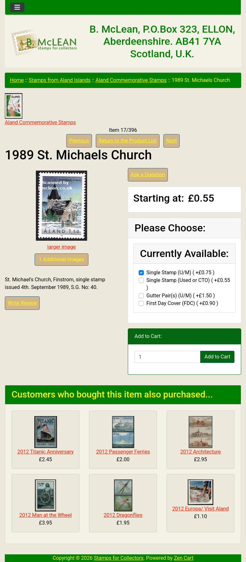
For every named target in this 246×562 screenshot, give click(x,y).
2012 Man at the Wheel (45, 515)
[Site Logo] (44, 42)
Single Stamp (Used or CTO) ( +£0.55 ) (188, 284)
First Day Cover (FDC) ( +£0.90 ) (182, 303)
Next (171, 141)
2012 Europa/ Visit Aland (200, 509)
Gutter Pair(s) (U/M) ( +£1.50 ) (180, 296)
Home (17, 80)
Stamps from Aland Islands (60, 80)
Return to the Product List (128, 141)
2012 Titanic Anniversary (45, 452)
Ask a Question (148, 175)
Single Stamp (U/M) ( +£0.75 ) (180, 272)
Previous (79, 141)
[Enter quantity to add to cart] (168, 357)
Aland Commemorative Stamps (131, 80)
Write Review (22, 303)
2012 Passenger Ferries (123, 452)
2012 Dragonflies (123, 515)
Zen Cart (183, 558)
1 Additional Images (61, 259)
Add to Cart (217, 357)
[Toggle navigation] (17, 7)
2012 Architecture (200, 452)
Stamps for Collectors (119, 558)
